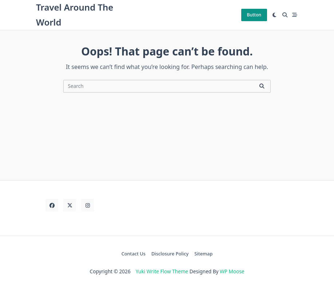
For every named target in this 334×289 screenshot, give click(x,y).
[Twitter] (69, 205)
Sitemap (203, 253)
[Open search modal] (284, 15)
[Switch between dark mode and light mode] (274, 15)
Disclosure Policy (169, 253)
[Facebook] (51, 205)
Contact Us (134, 253)
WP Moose (232, 271)
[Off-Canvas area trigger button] (295, 15)
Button (254, 15)
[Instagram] (87, 205)
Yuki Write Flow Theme (162, 271)
